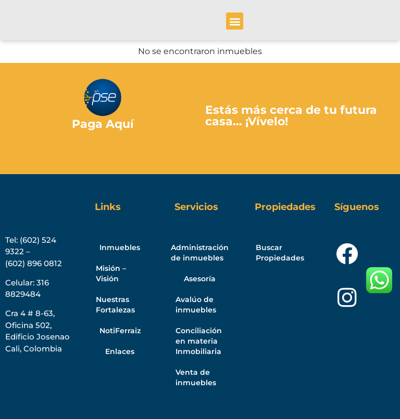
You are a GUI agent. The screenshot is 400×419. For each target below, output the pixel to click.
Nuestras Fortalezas (115, 305)
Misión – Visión (111, 273)
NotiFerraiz (120, 330)
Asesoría (200, 278)
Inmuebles (119, 247)
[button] (234, 21)
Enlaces (119, 351)
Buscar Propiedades (280, 253)
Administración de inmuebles (200, 253)
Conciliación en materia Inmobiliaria (199, 341)
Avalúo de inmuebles (196, 305)
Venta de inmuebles (196, 377)
